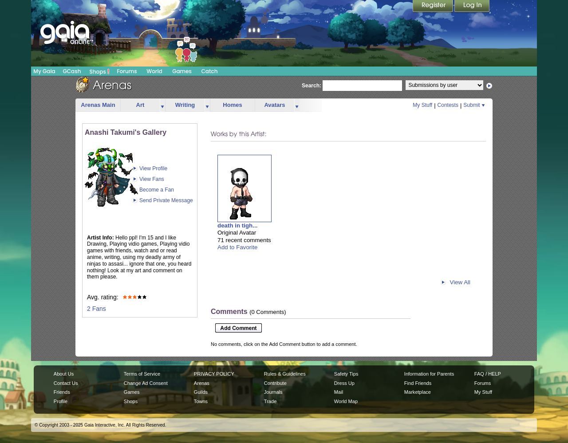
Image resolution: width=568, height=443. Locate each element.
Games (182, 71)
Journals (273, 392)
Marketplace (417, 392)
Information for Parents (429, 373)
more (162, 105)
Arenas (201, 383)
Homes (232, 105)
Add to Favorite (237, 247)
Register (433, 6)
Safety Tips (346, 373)
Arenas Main (98, 105)
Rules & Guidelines (285, 373)
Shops (100, 71)
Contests (448, 105)
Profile (60, 401)
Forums (127, 71)
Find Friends (417, 383)
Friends (62, 392)
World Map (346, 401)
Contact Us (66, 383)
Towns (201, 401)
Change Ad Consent (146, 383)
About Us (64, 373)
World (154, 71)
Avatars (274, 105)
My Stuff (422, 105)
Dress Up (344, 383)
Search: (311, 85)
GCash (72, 71)
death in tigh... (237, 225)
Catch (209, 71)
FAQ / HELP (487, 373)
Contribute (275, 383)
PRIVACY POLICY (214, 373)
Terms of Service (142, 373)
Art (140, 105)
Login (472, 6)
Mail (338, 392)
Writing (185, 105)
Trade (270, 401)
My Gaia (44, 71)
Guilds (201, 392)
